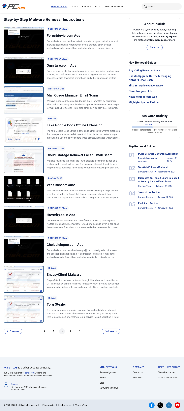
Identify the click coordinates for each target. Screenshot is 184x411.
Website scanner (166, 372)
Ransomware (55, 178)
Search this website (168, 377)
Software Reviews (109, 388)
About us (154, 47)
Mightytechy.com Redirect (144, 102)
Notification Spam (57, 29)
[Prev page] (13, 331)
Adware (52, 118)
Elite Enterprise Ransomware (146, 85)
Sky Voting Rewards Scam (144, 70)
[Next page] (111, 331)
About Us (137, 377)
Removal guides (59, 6)
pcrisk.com (30, 373)
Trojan (52, 268)
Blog (97, 6)
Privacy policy (48, 405)
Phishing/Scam (56, 89)
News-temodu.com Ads (143, 96)
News (75, 6)
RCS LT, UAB (11, 367)
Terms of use (81, 405)
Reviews (86, 6)
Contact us (138, 372)
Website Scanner (114, 6)
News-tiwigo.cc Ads (140, 91)
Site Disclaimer (65, 405)
